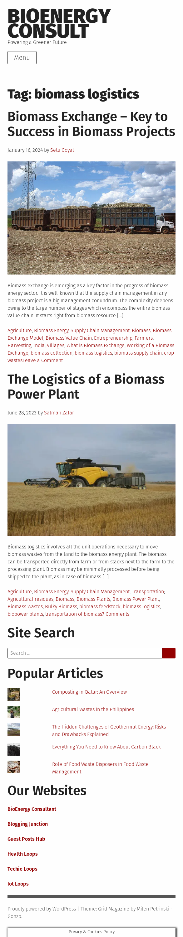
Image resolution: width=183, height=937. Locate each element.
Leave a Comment (42, 360)
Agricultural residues (30, 599)
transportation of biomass (73, 614)
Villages (55, 345)
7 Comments (115, 614)
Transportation (148, 592)
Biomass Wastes (25, 607)
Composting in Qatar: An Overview (89, 692)
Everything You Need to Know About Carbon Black (106, 747)
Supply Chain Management (100, 330)
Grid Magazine (113, 909)
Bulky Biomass (61, 607)
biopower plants (25, 614)
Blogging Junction (27, 824)
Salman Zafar (59, 413)
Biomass (141, 330)
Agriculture (19, 330)
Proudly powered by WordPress (41, 909)
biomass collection (51, 353)
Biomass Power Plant (135, 599)
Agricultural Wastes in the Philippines (93, 709)
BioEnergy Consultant (31, 809)
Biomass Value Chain (69, 338)
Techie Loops (22, 869)
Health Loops (22, 854)
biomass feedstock (100, 607)
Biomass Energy (51, 330)
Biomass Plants (93, 599)
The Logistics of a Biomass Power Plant (86, 386)
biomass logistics (93, 353)
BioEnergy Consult (59, 23)
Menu (22, 57)
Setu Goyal (62, 150)
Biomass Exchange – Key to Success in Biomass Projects (91, 124)
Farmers (144, 338)
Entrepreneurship (113, 338)
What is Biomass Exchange (96, 345)
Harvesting (19, 345)
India (39, 345)
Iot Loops (18, 884)
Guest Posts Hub (26, 839)
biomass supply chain (138, 353)
